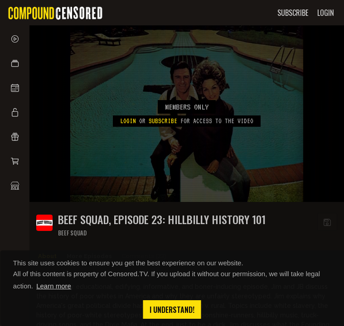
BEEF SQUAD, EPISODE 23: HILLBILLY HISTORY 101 (162, 219)
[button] (15, 63)
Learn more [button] (53, 286)
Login (128, 121)
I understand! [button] (172, 309)
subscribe (163, 121)
